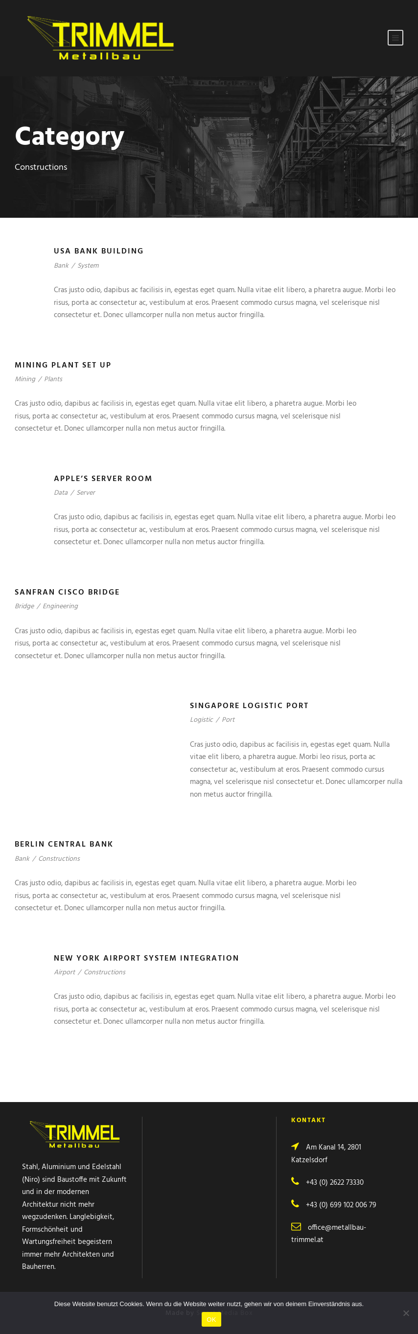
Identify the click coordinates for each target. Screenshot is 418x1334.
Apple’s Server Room (103, 479)
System (87, 266)
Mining (25, 379)
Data (61, 493)
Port (228, 720)
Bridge (24, 606)
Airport (64, 972)
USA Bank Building (99, 251)
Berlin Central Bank (64, 844)
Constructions (59, 859)
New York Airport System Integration (146, 958)
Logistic (201, 720)
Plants (53, 379)
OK (211, 1319)
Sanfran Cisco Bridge (67, 592)
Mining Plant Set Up (63, 365)
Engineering (60, 606)
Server (85, 493)
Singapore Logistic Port (249, 706)
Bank (61, 266)
